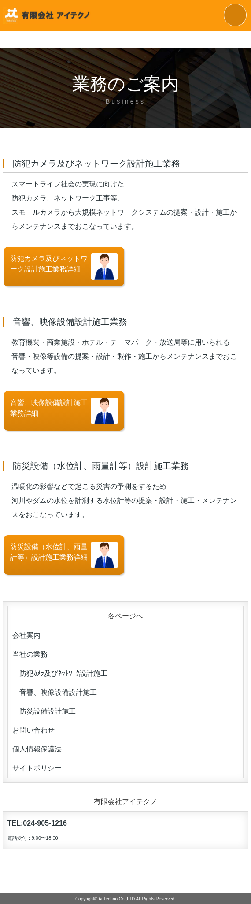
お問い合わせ (33, 730)
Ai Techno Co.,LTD (116, 899)
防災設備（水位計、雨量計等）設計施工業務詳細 (64, 555)
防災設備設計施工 (44, 711)
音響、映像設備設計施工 (54, 692)
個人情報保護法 (37, 749)
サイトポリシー (37, 768)
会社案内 (26, 635)
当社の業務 (30, 654)
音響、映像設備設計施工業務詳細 (64, 411)
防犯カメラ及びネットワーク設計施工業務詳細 (64, 266)
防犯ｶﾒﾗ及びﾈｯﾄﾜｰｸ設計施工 (59, 673)
